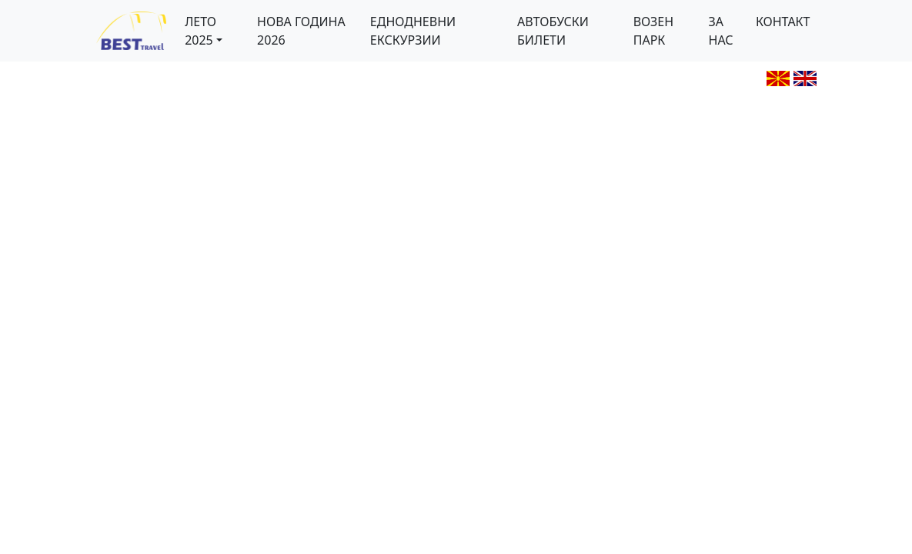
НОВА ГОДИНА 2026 (301, 30)
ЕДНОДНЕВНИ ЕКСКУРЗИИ (413, 30)
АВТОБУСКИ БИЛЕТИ (553, 30)
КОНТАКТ (783, 21)
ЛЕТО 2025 (200, 30)
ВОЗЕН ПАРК (653, 30)
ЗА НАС (721, 30)
